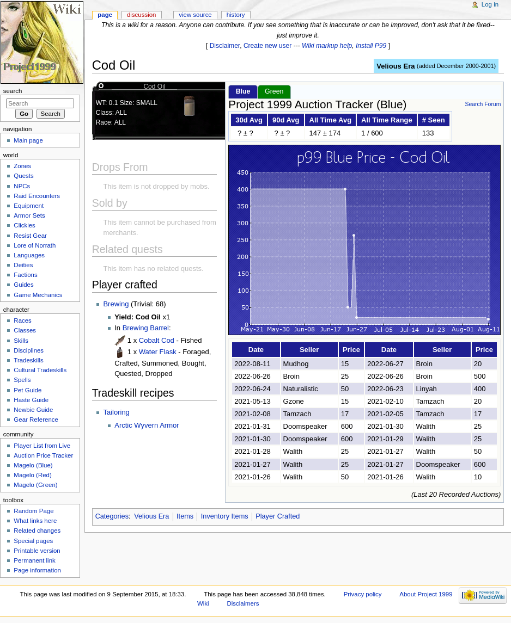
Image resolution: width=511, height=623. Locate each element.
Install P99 (371, 46)
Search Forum (483, 104)
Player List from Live (42, 445)
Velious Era (395, 66)
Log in (490, 4)
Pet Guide (27, 390)
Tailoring (116, 412)
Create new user (267, 46)
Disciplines (29, 350)
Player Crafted (278, 516)
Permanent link (34, 560)
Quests (23, 175)
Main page (28, 140)
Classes (25, 330)
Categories (112, 516)
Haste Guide (31, 400)
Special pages (33, 541)
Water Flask (158, 352)
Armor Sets (29, 215)
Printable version (37, 550)
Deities (23, 265)
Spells (22, 380)
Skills (21, 340)
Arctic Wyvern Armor (146, 425)
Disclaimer (225, 46)
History (236, 14)
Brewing (116, 304)
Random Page (33, 511)
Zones (22, 166)
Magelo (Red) (32, 475)
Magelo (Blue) (33, 465)
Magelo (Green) (35, 485)
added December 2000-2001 (456, 66)
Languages (29, 255)
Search (12, 91)
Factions (25, 275)
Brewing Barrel (146, 328)
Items (185, 516)
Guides (23, 284)
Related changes (37, 530)
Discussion (141, 14)
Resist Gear (30, 235)
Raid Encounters (37, 196)
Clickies (24, 225)
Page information (37, 570)
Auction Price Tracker (43, 455)
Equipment (29, 205)
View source (195, 14)
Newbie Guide (33, 409)
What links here (35, 520)
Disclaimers (243, 603)
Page (105, 14)
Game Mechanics (38, 295)
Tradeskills (28, 360)
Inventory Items (224, 516)
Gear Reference (36, 419)
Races (22, 320)
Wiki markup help (327, 46)
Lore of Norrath (35, 245)
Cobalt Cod (156, 340)
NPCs (22, 186)
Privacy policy (363, 594)
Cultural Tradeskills (40, 370)
